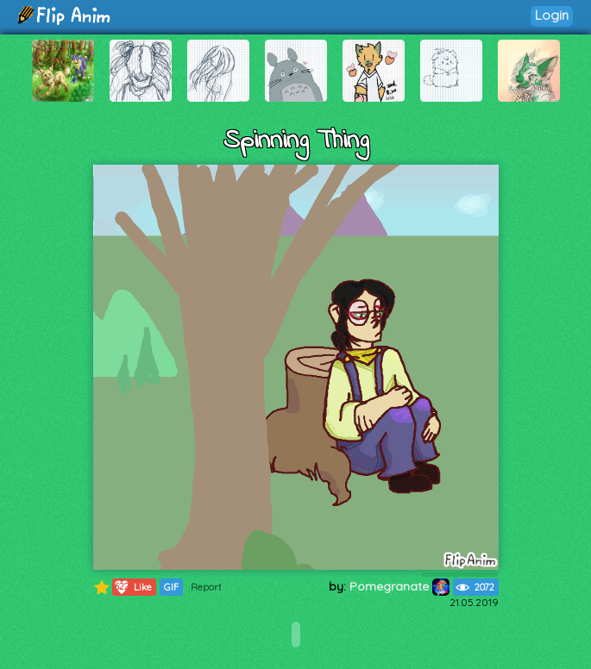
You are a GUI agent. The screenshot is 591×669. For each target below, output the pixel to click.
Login (552, 15)
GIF (171, 587)
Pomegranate (399, 586)
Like (132, 587)
